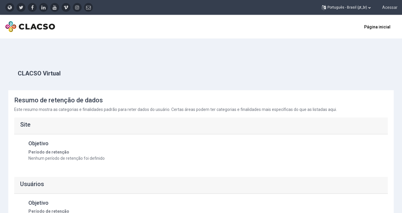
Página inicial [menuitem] (377, 27)
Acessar (390, 7)
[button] (346, 7)
